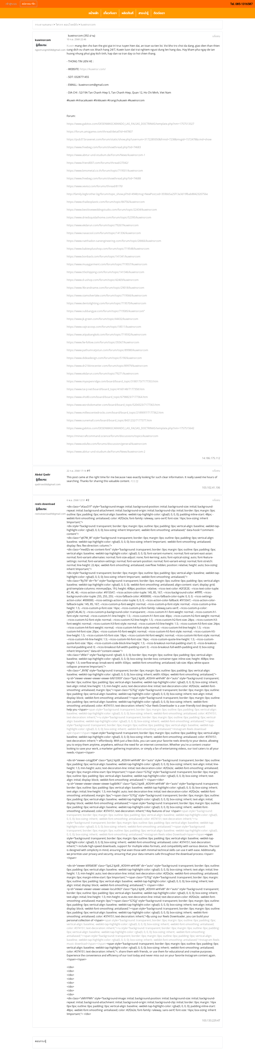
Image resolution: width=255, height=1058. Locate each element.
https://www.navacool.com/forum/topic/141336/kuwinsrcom (104, 233)
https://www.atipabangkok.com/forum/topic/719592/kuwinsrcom (106, 334)
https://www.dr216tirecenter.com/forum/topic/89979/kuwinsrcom (107, 366)
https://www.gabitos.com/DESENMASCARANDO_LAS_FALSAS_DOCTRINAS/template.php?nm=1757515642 (130, 428)
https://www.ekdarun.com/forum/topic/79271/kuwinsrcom (103, 373)
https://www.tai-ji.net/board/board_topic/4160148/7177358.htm (106, 389)
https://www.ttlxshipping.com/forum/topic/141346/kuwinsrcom (105, 272)
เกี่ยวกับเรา (110, 13)
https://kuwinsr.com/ (92, 69)
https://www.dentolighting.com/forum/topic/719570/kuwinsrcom (106, 303)
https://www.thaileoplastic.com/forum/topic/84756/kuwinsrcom (106, 202)
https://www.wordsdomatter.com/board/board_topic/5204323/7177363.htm (113, 405)
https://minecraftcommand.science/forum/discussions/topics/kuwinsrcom (112, 436)
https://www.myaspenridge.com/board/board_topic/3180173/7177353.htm (112, 381)
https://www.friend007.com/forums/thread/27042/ (97, 163)
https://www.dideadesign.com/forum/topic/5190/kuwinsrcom (104, 358)
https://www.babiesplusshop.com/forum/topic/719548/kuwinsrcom (108, 248)
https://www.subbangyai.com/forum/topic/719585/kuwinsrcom (105, 311)
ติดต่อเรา (159, 13)
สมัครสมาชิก (28, 3)
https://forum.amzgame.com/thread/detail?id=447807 (100, 131)
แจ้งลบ (216, 36)
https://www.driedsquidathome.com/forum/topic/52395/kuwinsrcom (109, 217)
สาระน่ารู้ (143, 13)
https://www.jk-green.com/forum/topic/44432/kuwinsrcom (102, 319)
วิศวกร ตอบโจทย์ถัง (67, 24)
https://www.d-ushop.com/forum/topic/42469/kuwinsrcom (103, 280)
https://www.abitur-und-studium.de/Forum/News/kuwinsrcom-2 (106, 451)
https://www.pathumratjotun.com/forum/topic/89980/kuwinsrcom (107, 350)
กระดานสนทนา (44, 24)
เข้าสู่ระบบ (11, 3)
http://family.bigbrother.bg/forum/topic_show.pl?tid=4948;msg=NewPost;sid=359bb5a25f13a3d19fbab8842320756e (137, 194)
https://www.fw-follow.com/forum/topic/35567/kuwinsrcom (103, 342)
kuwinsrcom (88, 24)
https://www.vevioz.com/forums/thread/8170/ (95, 186)
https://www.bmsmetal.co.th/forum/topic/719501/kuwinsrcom (105, 170)
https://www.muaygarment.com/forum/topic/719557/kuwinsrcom (107, 264)
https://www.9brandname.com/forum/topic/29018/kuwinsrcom (105, 287)
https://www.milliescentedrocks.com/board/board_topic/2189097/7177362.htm (115, 412)
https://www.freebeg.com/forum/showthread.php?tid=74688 (104, 178)
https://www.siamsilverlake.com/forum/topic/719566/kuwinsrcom (107, 295)
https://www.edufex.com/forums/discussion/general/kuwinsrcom (107, 444)
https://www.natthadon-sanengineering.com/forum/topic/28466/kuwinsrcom (114, 241)
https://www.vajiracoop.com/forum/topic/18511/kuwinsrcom (104, 326)
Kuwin (70, 45)
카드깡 (134, 481)
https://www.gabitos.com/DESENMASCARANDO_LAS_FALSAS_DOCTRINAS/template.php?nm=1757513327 (130, 124)
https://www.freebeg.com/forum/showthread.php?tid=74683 (104, 147)
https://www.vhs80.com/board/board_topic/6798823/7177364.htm (107, 397)
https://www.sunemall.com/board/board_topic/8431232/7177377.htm (109, 420)
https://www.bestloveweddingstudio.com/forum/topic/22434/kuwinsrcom (112, 209)
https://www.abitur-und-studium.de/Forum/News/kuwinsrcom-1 (106, 155)
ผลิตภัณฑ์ (127, 13)
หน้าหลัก (93, 13)
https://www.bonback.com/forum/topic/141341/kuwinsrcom (103, 256)
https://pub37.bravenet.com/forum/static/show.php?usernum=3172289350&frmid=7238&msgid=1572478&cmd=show (139, 139)
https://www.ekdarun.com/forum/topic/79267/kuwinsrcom (103, 225)
